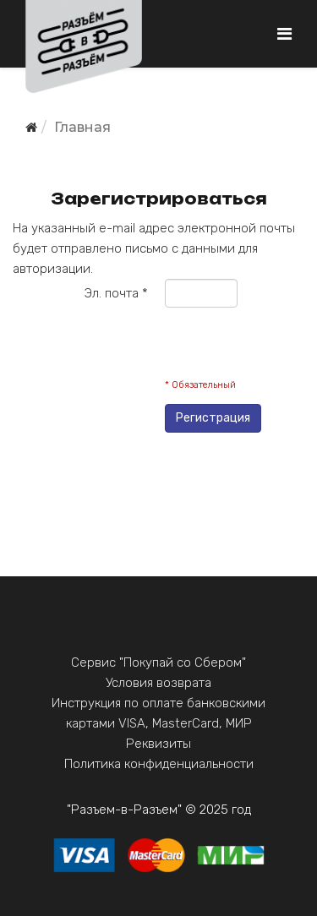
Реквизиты (158, 743)
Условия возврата (158, 682)
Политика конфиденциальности (159, 764)
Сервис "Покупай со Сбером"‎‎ (158, 662)
